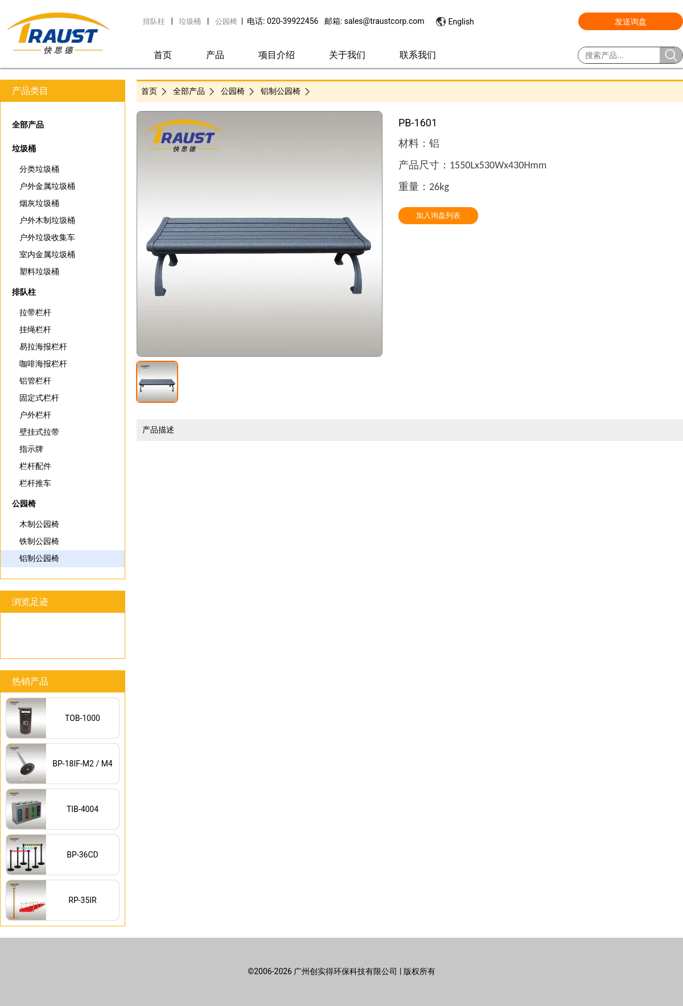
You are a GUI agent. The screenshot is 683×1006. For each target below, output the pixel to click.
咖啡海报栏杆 (43, 363)
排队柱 (154, 21)
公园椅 (226, 21)
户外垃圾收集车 (47, 237)
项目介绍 (276, 55)
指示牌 (31, 448)
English (461, 21)
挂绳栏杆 (35, 329)
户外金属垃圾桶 (47, 186)
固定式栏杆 (39, 397)
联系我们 (418, 55)
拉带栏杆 (35, 312)
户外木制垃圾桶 (47, 220)
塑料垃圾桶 (39, 271)
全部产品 (28, 124)
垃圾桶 (190, 21)
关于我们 (347, 55)
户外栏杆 (35, 414)
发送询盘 (631, 21)
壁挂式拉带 (39, 431)
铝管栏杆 (35, 380)
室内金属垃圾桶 (47, 254)
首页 (163, 55)
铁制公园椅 (39, 541)
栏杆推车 (35, 483)
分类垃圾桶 (39, 169)
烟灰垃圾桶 (39, 203)
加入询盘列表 (438, 215)
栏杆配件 (35, 466)
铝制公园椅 (39, 558)
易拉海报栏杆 (43, 346)
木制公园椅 (39, 524)
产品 (215, 55)
